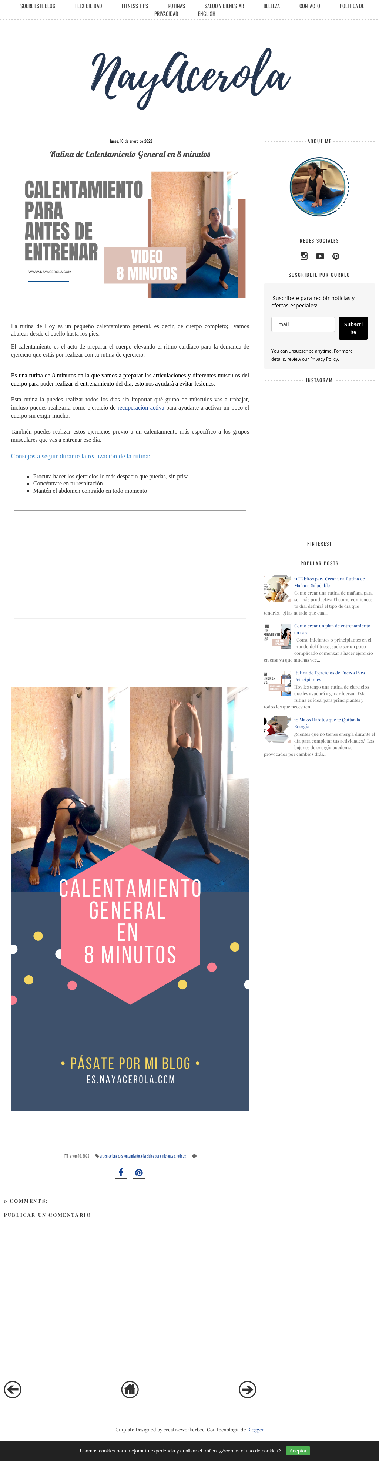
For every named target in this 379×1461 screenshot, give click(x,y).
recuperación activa (139, 407)
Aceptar (297, 1451)
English (206, 13)
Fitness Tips (135, 6)
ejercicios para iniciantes (158, 1156)
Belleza (272, 6)
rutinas (181, 1156)
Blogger (255, 1429)
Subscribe (353, 328)
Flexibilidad (88, 6)
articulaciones (109, 1156)
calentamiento (130, 1156)
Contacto (309, 6)
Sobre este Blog (38, 6)
